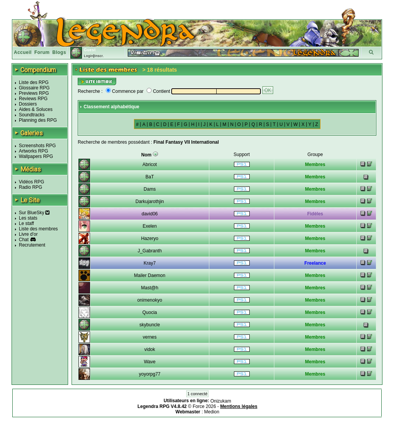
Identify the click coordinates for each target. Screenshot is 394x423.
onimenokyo (149, 300)
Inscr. (99, 56)
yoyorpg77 (149, 374)
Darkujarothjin (149, 201)
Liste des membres (38, 229)
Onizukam (220, 401)
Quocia (149, 312)
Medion (211, 412)
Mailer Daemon (149, 275)
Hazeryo (150, 238)
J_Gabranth (150, 250)
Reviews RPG (33, 98)
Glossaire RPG (34, 88)
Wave (149, 361)
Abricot (149, 164)
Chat (23, 239)
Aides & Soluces (35, 109)
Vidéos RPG (31, 182)
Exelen (150, 226)
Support (242, 154)
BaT (149, 177)
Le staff (26, 223)
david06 (150, 214)
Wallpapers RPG (36, 156)
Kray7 (149, 263)
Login (88, 56)
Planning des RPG (38, 120)
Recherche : (90, 91)
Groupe (315, 154)
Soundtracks (32, 115)
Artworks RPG (33, 151)
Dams (149, 189)
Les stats (28, 218)
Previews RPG (34, 93)
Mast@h (150, 287)
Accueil (23, 52)
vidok (149, 349)
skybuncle (149, 324)
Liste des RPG (33, 82)
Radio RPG (30, 187)
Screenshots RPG (37, 145)
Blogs (59, 52)
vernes (150, 337)
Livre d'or (28, 234)
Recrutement (32, 245)
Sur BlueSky (34, 212)
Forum (42, 52)
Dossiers (28, 104)
